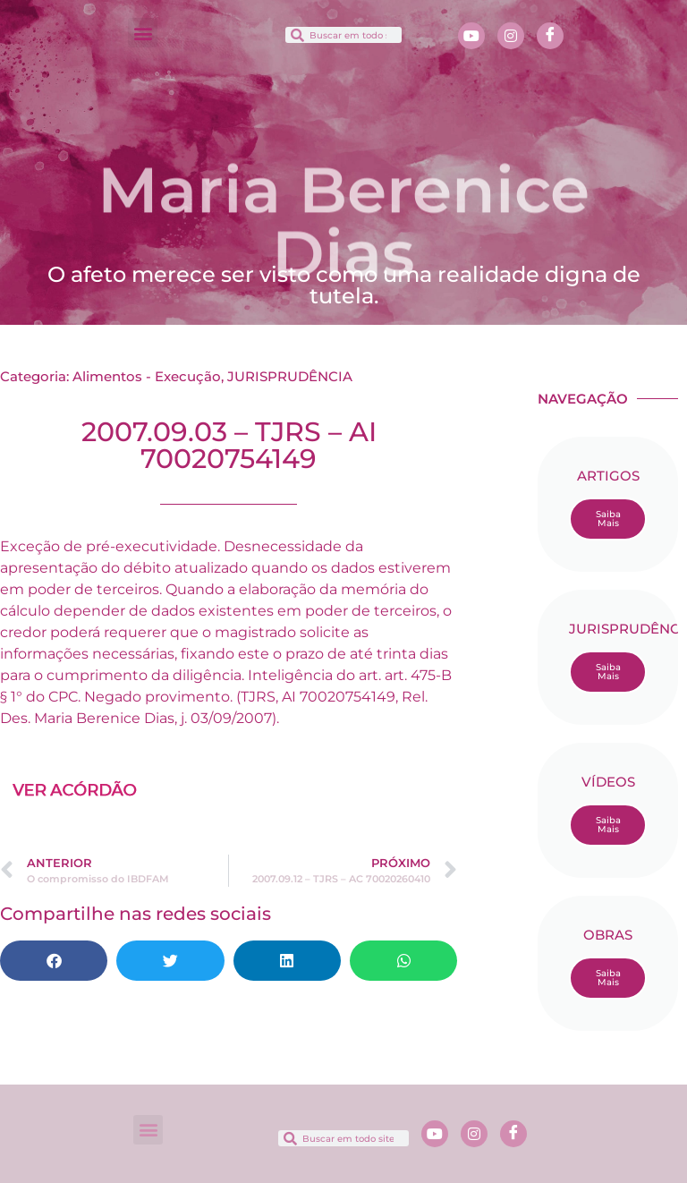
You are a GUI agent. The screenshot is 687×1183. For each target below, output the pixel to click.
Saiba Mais (608, 518)
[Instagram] (510, 35)
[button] (142, 32)
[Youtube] (471, 35)
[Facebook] (550, 35)
